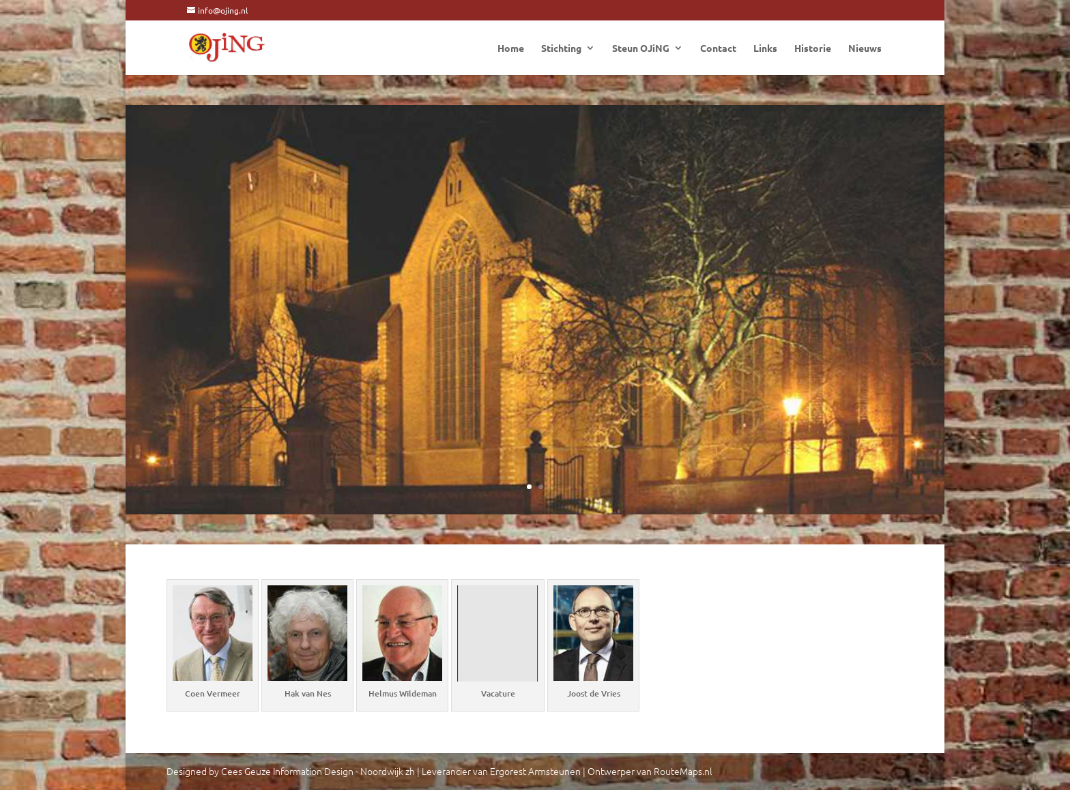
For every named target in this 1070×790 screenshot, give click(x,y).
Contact (718, 48)
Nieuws (865, 48)
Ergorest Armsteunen (535, 771)
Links (765, 48)
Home (510, 48)
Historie (812, 48)
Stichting (561, 48)
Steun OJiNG (640, 48)
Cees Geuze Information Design (287, 771)
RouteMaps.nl (683, 771)
